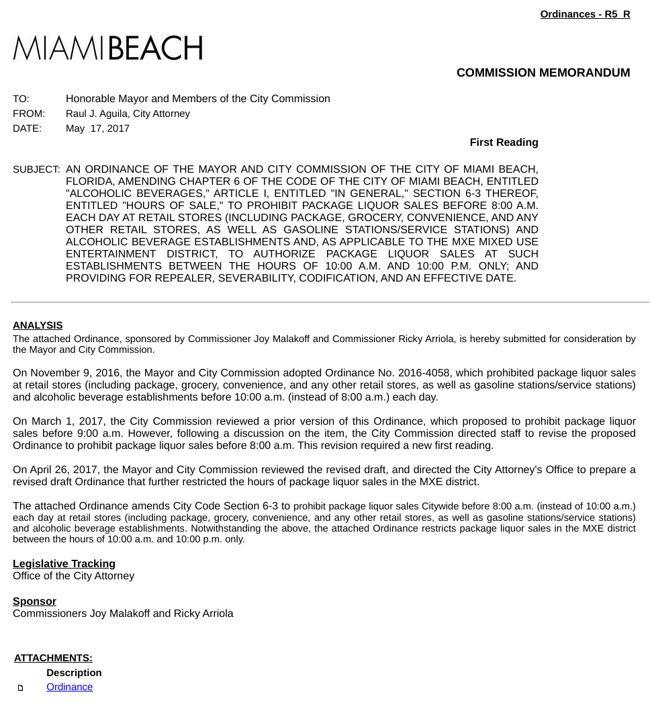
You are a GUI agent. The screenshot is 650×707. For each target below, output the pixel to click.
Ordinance (69, 687)
